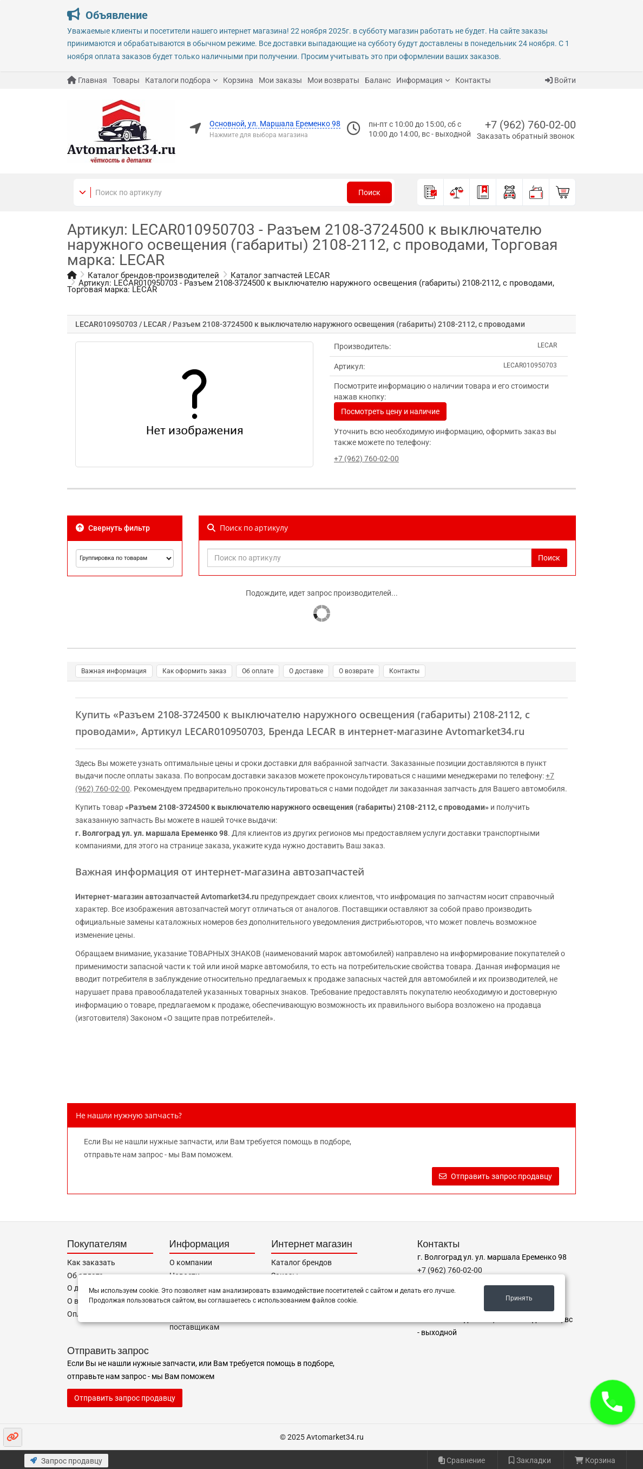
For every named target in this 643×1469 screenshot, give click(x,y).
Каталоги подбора (178, 80)
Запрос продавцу (66, 1461)
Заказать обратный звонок (526, 136)
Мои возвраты (333, 80)
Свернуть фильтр (113, 528)
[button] (612, 1402)
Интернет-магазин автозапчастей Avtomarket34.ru (167, 896)
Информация (419, 80)
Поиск (369, 192)
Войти (560, 80)
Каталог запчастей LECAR (280, 275)
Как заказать (91, 1262)
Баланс (378, 80)
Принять (519, 1298)
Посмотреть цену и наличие (390, 411)
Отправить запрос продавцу (495, 1176)
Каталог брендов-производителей (153, 275)
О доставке (306, 671)
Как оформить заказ (194, 671)
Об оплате (257, 671)
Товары (126, 80)
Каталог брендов (301, 1262)
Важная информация (114, 671)
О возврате (356, 671)
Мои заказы (280, 80)
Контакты (473, 80)
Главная (87, 80)
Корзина (238, 80)
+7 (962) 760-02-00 (530, 124)
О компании (190, 1262)
